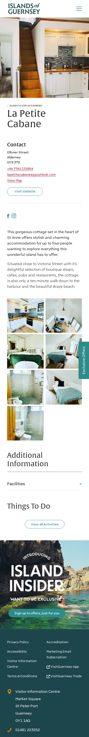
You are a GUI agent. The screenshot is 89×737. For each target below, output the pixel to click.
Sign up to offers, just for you (36, 613)
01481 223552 (23, 730)
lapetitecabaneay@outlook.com (31, 174)
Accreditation (57, 642)
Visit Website (25, 191)
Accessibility (17, 651)
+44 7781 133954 (20, 168)
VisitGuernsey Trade (64, 676)
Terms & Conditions (22, 676)
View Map (14, 180)
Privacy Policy (18, 642)
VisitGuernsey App (63, 666)
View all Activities (44, 524)
